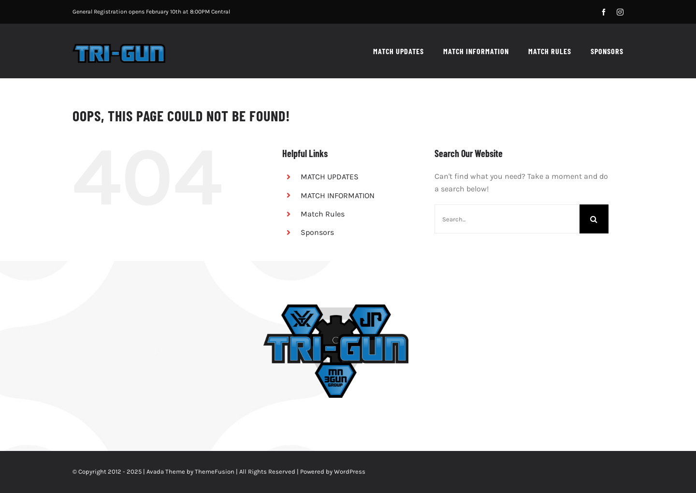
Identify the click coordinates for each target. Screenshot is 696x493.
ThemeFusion (214, 471)
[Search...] (507, 218)
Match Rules (323, 213)
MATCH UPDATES (330, 176)
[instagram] (620, 12)
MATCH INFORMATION (338, 195)
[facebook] (603, 12)
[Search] (594, 218)
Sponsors (317, 232)
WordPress (349, 471)
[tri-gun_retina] (118, 47)
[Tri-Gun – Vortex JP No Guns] (335, 308)
